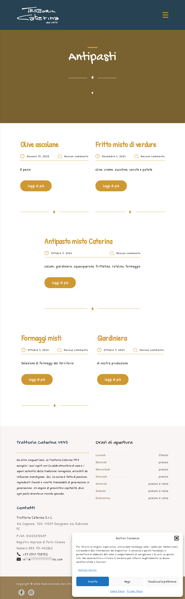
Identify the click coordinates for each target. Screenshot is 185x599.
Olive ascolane (39, 144)
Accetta (92, 581)
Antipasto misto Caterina (78, 241)
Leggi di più (36, 186)
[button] (176, 538)
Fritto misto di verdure (125, 144)
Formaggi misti (41, 338)
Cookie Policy (117, 591)
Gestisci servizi (87, 570)
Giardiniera (112, 338)
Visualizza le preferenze (162, 581)
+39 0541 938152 (35, 554)
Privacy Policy (135, 591)
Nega (127, 581)
